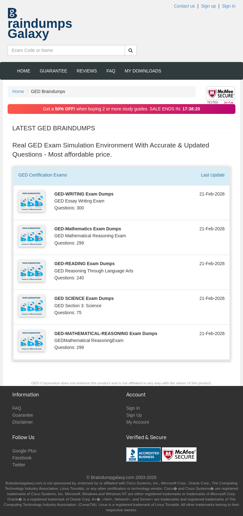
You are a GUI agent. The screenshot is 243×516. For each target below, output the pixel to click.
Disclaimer (22, 422)
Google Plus (24, 450)
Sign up (208, 6)
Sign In (133, 408)
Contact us (184, 6)
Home (23, 70)
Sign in (228, 6)
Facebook (22, 457)
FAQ (110, 70)
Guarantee (53, 70)
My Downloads (143, 70)
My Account (137, 422)
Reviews (87, 70)
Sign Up (134, 415)
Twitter (18, 464)
